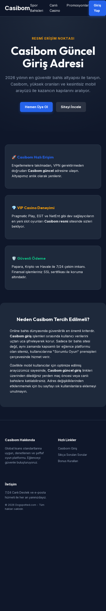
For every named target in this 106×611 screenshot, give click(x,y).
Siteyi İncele (71, 107)
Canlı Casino (55, 8)
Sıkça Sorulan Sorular (72, 454)
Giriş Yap (97, 8)
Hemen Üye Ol (36, 107)
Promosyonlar (78, 5)
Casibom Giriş (67, 448)
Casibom (17, 8)
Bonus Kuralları (68, 461)
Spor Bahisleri (36, 8)
